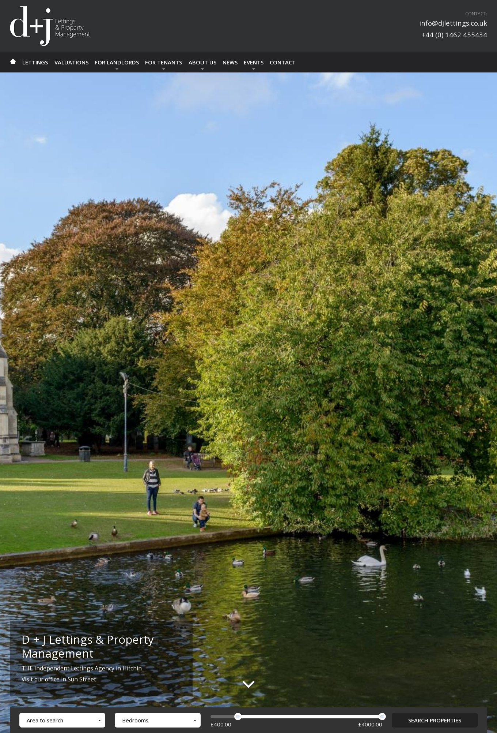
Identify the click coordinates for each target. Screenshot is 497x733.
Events (253, 62)
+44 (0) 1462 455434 (454, 34)
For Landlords (117, 62)
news (230, 62)
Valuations (71, 62)
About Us (202, 62)
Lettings (35, 62)
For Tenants (163, 62)
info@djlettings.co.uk (453, 22)
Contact (283, 62)
